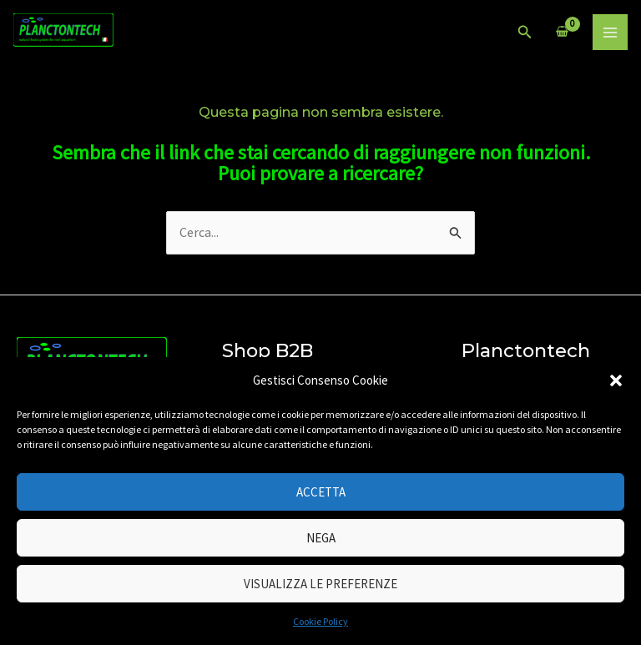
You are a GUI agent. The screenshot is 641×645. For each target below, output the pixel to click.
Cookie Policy (320, 621)
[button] (616, 380)
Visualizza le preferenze (320, 584)
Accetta (321, 492)
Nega (321, 538)
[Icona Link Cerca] (524, 32)
